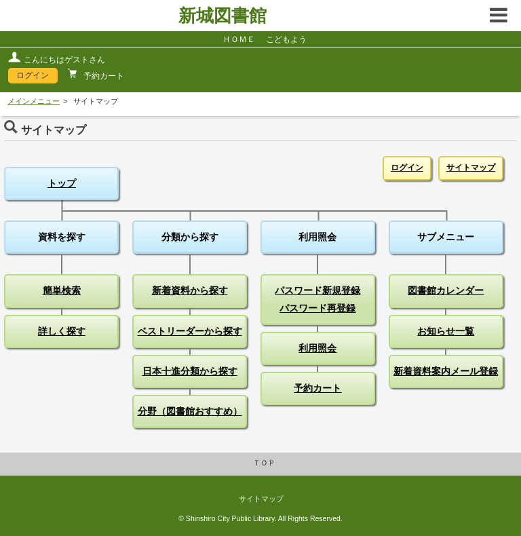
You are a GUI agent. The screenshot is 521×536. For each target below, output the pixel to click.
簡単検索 (62, 290)
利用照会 (317, 236)
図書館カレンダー (446, 290)
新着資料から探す (190, 290)
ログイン (32, 75)
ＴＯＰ (264, 463)
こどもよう (286, 39)
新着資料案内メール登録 (445, 371)
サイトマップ (470, 167)
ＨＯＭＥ (239, 39)
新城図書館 (222, 15)
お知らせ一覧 (445, 331)
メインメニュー (33, 101)
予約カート (102, 76)
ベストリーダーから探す (190, 331)
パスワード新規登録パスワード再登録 (317, 299)
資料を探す (61, 236)
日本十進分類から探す (189, 371)
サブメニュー (445, 236)
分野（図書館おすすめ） (190, 411)
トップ (61, 183)
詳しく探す (61, 331)
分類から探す (189, 236)
